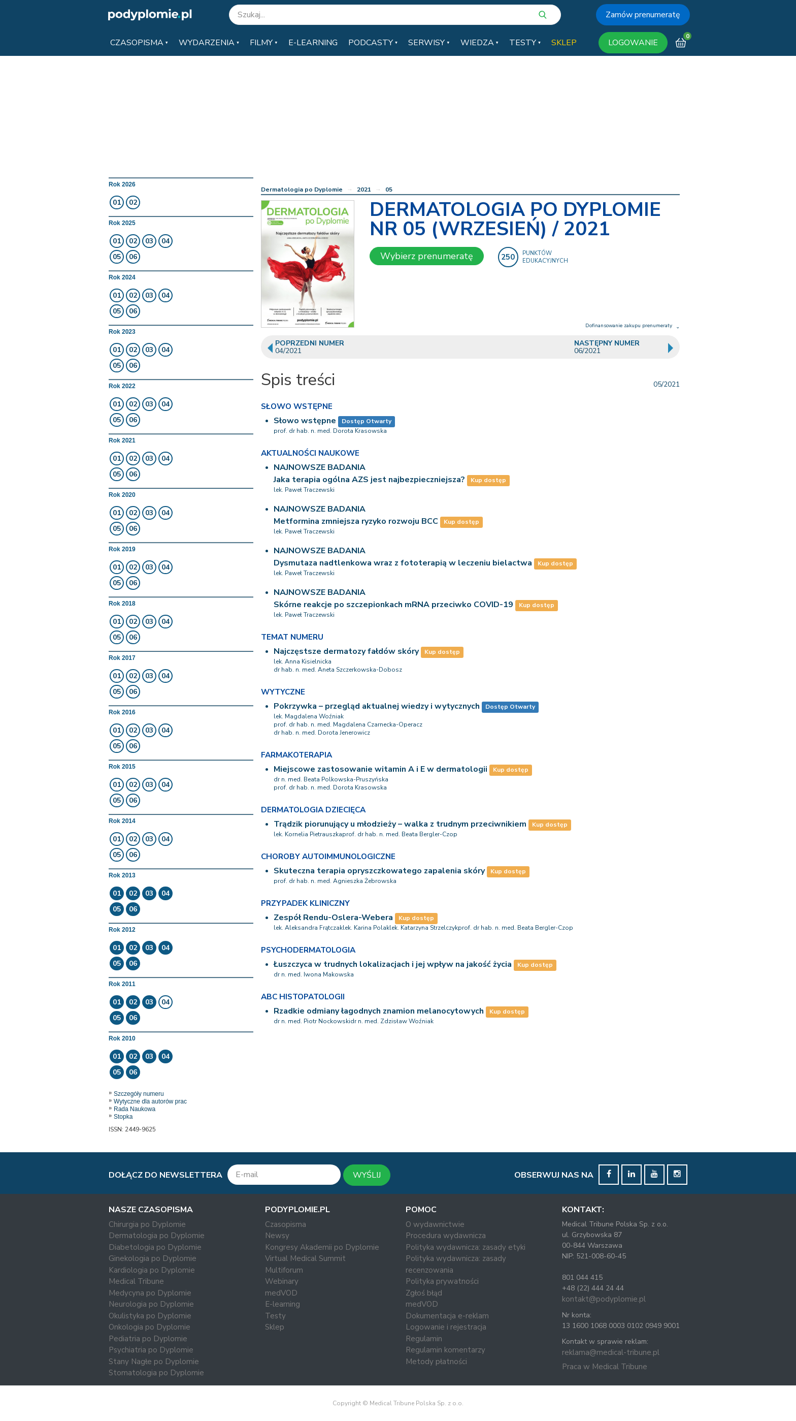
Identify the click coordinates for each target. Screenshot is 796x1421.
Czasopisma (285, 1224)
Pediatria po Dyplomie (148, 1339)
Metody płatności (436, 1361)
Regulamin (424, 1339)
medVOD (281, 1293)
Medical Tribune (136, 1281)
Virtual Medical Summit (305, 1258)
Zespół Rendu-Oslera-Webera (333, 917)
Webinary (281, 1281)
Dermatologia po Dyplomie (302, 189)
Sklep (274, 1327)
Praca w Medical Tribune (604, 1367)
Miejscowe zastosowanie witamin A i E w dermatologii (380, 769)
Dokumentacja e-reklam (447, 1316)
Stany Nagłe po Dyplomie (154, 1361)
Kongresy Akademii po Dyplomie (322, 1247)
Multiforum (284, 1270)
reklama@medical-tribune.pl (610, 1352)
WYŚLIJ (367, 1175)
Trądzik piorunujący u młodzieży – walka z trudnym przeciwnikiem (400, 824)
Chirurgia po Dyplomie (147, 1224)
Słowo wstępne (305, 420)
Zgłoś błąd (424, 1293)
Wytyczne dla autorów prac (150, 1101)
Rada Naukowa (134, 1109)
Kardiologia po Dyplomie (152, 1270)
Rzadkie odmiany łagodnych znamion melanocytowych (379, 1011)
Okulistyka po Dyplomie (150, 1316)
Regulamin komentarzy (445, 1350)
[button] (139, 42)
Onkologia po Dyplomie (149, 1327)
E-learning (282, 1304)
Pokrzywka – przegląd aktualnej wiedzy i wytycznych (377, 706)
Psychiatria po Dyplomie (151, 1350)
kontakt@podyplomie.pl (604, 1299)
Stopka (123, 1116)
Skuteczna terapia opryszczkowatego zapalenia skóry (379, 870)
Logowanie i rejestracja (446, 1327)
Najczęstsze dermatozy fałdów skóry (346, 651)
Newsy (277, 1235)
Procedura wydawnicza (446, 1235)
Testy (275, 1316)
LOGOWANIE (633, 43)
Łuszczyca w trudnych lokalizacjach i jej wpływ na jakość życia (393, 964)
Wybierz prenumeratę (426, 256)
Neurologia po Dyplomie (151, 1304)
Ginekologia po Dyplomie (152, 1258)
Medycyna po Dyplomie (150, 1293)
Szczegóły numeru (139, 1093)
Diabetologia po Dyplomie (155, 1247)
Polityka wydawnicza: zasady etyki (465, 1247)
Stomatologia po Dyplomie (156, 1373)
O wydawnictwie (435, 1224)
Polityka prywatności (442, 1281)
